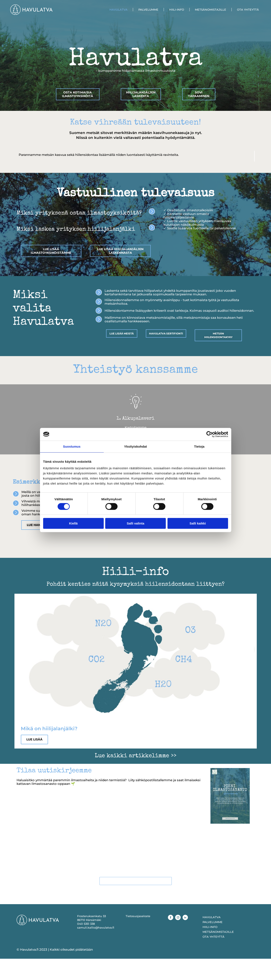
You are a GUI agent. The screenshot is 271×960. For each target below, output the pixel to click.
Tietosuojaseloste (138, 917)
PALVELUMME (148, 9)
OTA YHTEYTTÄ (248, 9)
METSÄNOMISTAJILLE (210, 9)
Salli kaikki (198, 523)
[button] (11, 503)
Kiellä (73, 523)
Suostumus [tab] (72, 446)
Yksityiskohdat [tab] (135, 446)
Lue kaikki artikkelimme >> (135, 757)
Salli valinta (135, 523)
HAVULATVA (118, 9)
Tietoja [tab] (199, 446)
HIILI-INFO (176, 9)
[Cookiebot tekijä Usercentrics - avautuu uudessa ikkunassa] (209, 434)
